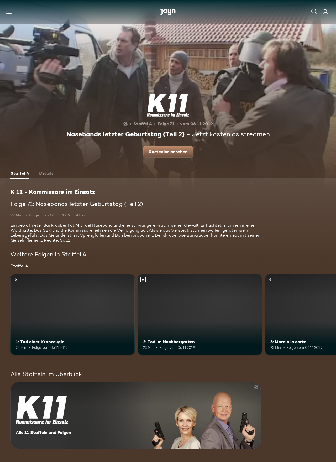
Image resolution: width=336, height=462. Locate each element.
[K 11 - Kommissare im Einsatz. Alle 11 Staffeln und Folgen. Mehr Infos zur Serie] (135, 415)
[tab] (19, 174)
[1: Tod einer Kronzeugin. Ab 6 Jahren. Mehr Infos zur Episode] (72, 314)
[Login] (325, 11)
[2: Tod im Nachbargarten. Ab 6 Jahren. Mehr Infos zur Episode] (200, 314)
